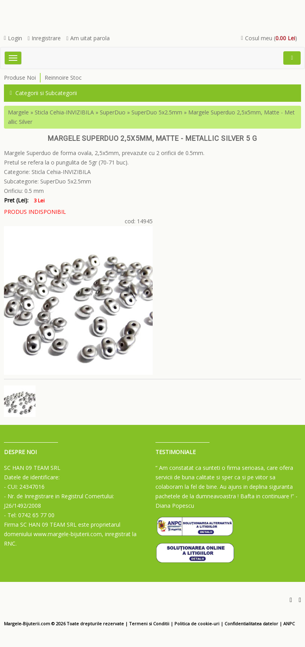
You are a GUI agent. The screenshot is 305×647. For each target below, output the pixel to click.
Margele (18, 112)
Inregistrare (44, 38)
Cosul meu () (269, 38)
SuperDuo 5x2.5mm (156, 112)
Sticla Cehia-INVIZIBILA (64, 112)
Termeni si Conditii (149, 623)
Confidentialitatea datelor (251, 623)
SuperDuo (112, 112)
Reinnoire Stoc (63, 77)
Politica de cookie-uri (196, 623)
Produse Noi (20, 77)
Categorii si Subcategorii (43, 93)
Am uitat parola (88, 38)
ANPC (289, 623)
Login (13, 38)
